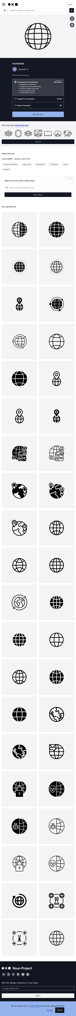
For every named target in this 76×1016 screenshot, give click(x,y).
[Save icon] (72, 18)
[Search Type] (5, 10)
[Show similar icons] (72, 25)
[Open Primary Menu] (3, 4)
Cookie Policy (34, 1006)
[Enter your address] (38, 988)
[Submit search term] (71, 10)
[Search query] (38, 188)
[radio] (38, 87)
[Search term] (39, 10)
